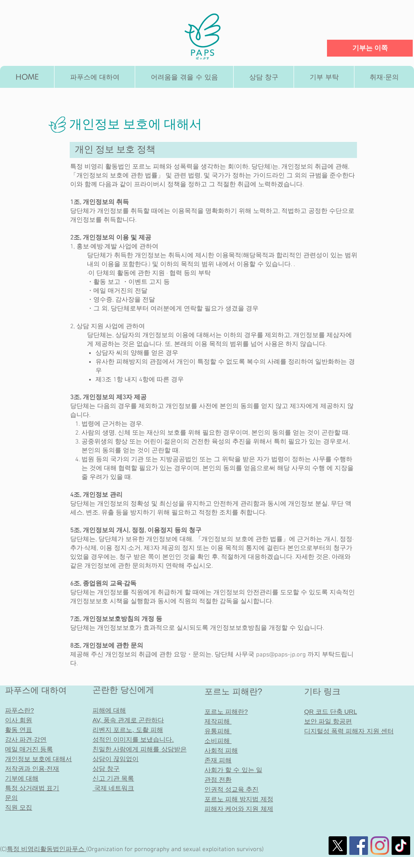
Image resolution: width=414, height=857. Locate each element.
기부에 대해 (21, 778)
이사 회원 (18, 720)
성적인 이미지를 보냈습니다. (133, 739)
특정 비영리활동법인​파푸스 (46, 849)
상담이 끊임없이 (116, 758)
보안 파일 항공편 (328, 721)
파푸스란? (19, 710)
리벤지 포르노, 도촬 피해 (128, 729)
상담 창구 (106, 768)
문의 (11, 797)
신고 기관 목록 (113, 778)
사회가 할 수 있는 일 (233, 769)
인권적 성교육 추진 (231, 789)
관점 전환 (218, 779)
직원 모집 (18, 807)
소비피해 (218, 740)
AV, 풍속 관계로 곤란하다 (128, 720)
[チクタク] (401, 845)
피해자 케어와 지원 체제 (238, 808)
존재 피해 (218, 760)
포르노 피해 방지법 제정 (238, 799)
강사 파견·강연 (25, 739)
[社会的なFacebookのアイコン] (358, 845)
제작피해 (218, 721)
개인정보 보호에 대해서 (38, 758)
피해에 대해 (109, 710)
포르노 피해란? (233, 691)
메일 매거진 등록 (29, 749)
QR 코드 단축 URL (330, 711)
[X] (337, 845)
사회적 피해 (221, 750)
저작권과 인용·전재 (32, 768)
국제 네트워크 (113, 788)
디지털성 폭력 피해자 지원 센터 (349, 731)
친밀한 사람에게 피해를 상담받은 (140, 749)
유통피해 (217, 731)
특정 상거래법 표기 (32, 788)
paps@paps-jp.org (281, 654)
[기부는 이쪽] (370, 48)
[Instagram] (379, 845)
